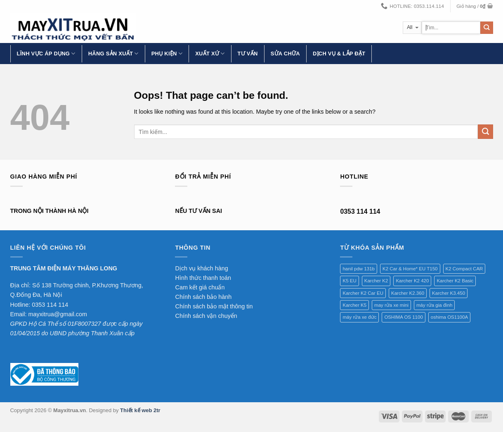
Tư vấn (248, 53)
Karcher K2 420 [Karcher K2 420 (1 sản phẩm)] (412, 280)
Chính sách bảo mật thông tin (214, 306)
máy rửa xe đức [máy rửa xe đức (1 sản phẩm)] (359, 317)
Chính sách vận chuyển (206, 316)
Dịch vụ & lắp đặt (339, 53)
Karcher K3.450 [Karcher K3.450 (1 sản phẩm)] (448, 293)
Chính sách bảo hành (203, 297)
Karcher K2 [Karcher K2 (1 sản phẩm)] (376, 280)
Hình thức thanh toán (203, 277)
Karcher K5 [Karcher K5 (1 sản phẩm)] (354, 305)
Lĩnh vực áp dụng (46, 53)
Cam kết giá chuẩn (199, 287)
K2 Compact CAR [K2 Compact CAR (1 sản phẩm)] (464, 268)
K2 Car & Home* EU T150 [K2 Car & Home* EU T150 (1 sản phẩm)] (410, 268)
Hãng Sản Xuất (113, 53)
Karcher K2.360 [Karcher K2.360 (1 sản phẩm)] (407, 293)
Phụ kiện (166, 53)
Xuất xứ (209, 53)
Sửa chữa (285, 53)
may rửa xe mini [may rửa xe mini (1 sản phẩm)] (391, 305)
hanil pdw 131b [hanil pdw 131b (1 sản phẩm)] (358, 268)
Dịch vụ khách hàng (201, 268)
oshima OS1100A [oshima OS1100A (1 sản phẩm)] (449, 317)
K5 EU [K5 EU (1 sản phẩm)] (349, 280)
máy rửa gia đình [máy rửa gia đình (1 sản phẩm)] (434, 305)
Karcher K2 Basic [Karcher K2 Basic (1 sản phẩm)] (455, 280)
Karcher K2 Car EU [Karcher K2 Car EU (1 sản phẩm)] (362, 293)
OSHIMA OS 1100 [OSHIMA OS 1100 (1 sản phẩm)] (403, 317)
